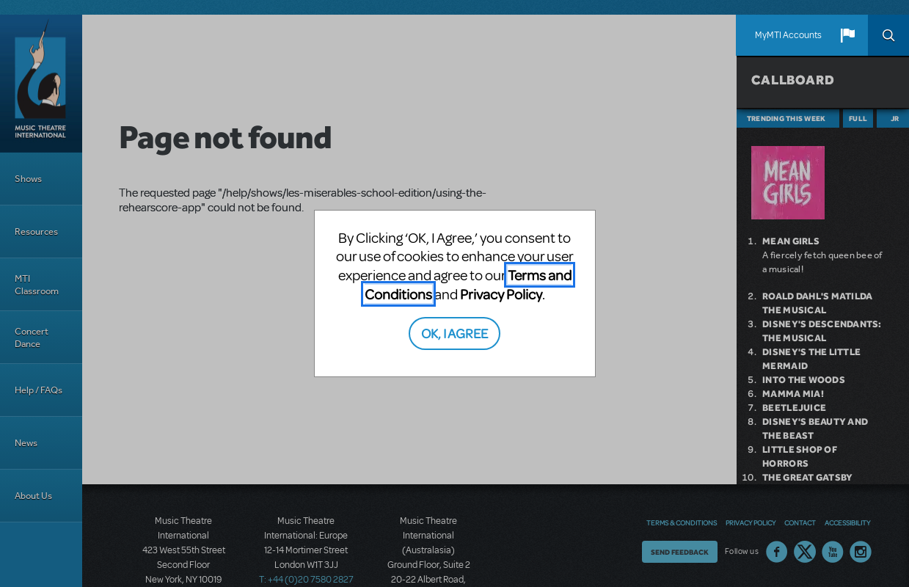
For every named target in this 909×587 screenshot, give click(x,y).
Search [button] (888, 35)
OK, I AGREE (454, 332)
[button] (847, 35)
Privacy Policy (501, 294)
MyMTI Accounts (788, 35)
